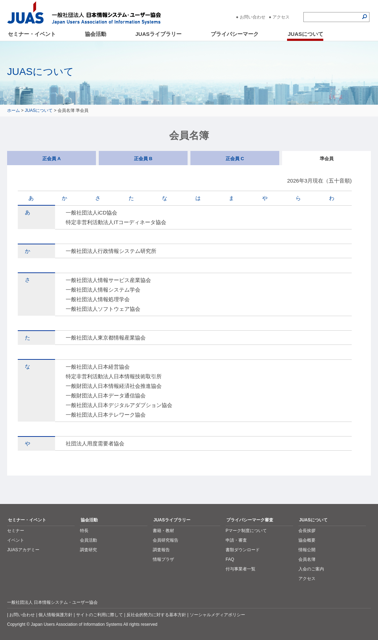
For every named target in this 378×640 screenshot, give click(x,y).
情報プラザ (163, 559)
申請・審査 (236, 540)
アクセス (281, 17)
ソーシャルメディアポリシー (217, 614)
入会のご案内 (311, 568)
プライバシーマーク (235, 34)
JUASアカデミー (23, 549)
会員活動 (88, 540)
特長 (84, 530)
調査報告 (161, 549)
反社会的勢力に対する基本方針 (156, 614)
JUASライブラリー (158, 34)
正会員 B (143, 158)
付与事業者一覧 (240, 568)
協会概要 (306, 540)
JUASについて (305, 34)
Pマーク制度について (246, 530)
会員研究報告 (165, 540)
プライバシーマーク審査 (249, 519)
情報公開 (306, 549)
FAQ (230, 559)
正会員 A (51, 158)
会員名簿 (306, 559)
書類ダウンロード (243, 549)
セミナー (15, 530)
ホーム (13, 110)
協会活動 (95, 34)
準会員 (327, 158)
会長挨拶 (306, 530)
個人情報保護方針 (55, 614)
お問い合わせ (252, 17)
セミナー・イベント (32, 34)
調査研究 (88, 549)
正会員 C (235, 158)
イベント (15, 540)
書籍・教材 (163, 530)
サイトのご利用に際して (99, 614)
